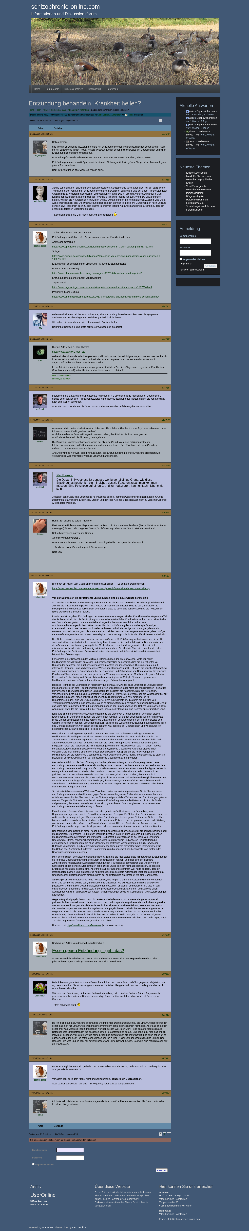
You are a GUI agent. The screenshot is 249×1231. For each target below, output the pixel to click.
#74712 (165, 339)
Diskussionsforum (73, 89)
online (39, 1201)
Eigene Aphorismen (207, 111)
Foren (38, 110)
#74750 (165, 465)
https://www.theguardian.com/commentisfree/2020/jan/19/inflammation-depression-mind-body (101, 588)
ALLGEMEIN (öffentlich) (78, 110)
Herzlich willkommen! (197, 199)
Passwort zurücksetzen (192, 269)
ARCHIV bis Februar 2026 (54, 110)
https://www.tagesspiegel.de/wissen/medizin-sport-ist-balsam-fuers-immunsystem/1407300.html (102, 287)
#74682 (165, 134)
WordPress (47, 1227)
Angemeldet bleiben (44, 1165)
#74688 (165, 179)
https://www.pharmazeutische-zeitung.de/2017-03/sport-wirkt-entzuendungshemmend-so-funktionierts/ (105, 296)
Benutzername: (39, 1150)
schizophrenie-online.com (65, 6)
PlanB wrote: (64, 475)
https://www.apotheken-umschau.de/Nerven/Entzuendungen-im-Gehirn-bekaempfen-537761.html (103, 246)
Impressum (113, 89)
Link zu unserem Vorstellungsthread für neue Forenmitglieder (200, 206)
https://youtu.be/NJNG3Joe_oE (68, 351)
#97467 (165, 1014)
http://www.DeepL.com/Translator (84, 925)
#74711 (165, 306)
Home (37, 89)
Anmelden (161, 1170)
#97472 (165, 1058)
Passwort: (37, 1158)
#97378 (165, 935)
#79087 (165, 575)
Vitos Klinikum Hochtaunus (173, 1214)
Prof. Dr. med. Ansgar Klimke (174, 1195)
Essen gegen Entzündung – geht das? (88, 950)
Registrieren (186, 263)
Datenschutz (95, 89)
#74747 (165, 420)
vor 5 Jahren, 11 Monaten (109, 115)
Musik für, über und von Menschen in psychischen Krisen (199, 179)
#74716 (165, 387)
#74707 (165, 224)
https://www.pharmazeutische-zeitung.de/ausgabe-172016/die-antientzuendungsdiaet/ (97, 273)
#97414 (165, 974)
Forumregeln (52, 89)
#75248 (165, 512)
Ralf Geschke (79, 1227)
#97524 (165, 1093)
